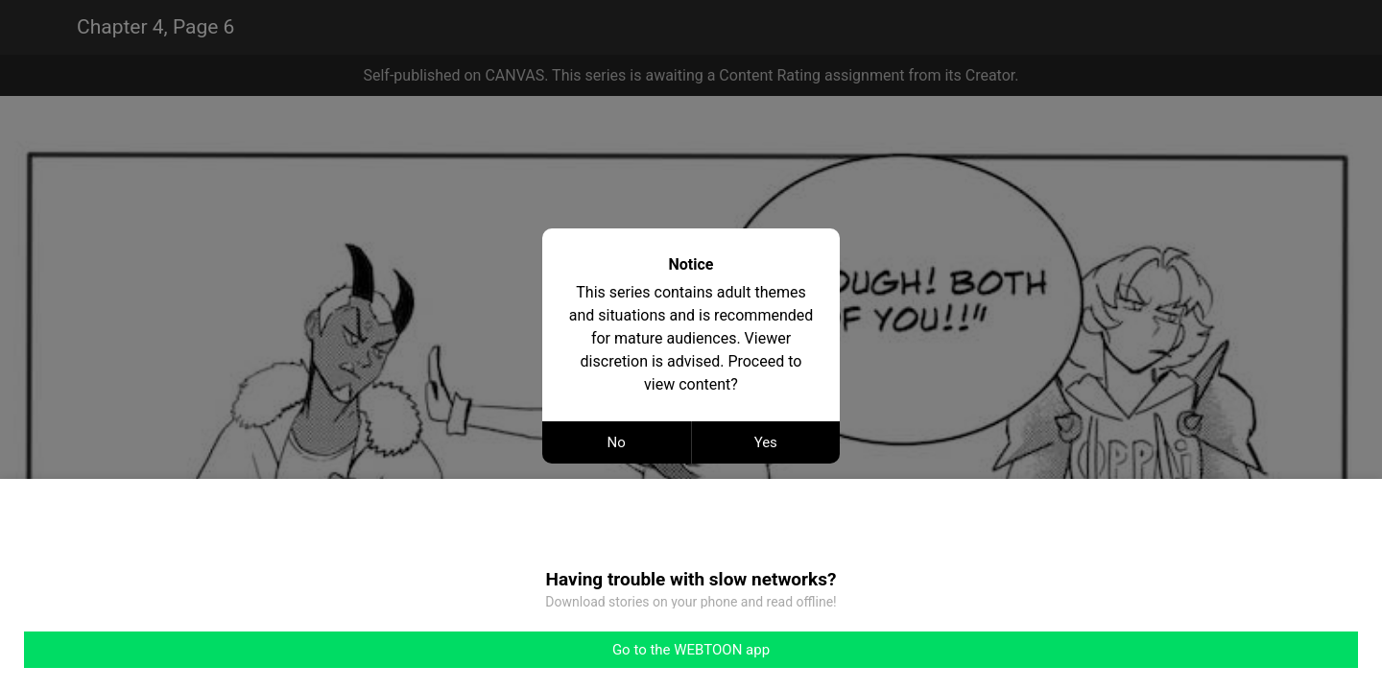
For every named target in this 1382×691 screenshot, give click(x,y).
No (617, 442)
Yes (765, 442)
